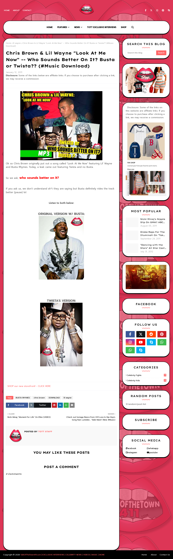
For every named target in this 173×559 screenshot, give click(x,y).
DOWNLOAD (54, 397)
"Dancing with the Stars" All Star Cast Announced (152, 247)
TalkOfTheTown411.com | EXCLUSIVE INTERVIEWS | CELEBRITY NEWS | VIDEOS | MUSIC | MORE (62, 554)
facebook (131, 448)
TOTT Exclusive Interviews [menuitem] (101, 27)
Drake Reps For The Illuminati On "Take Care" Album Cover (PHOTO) (152, 234)
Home (7, 10)
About (16, 10)
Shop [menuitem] (123, 27)
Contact (27, 10)
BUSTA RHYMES (23, 397)
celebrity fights (146, 375)
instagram (132, 452)
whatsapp (153, 448)
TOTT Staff (44, 431)
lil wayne (17, 43)
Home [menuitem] (50, 27)
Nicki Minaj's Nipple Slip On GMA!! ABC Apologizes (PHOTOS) (152, 221)
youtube (153, 452)
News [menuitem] (77, 27)
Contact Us (165, 554)
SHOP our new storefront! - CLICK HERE (29, 386)
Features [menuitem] (62, 27)
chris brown (39, 397)
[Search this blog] (141, 52)
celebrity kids (146, 380)
